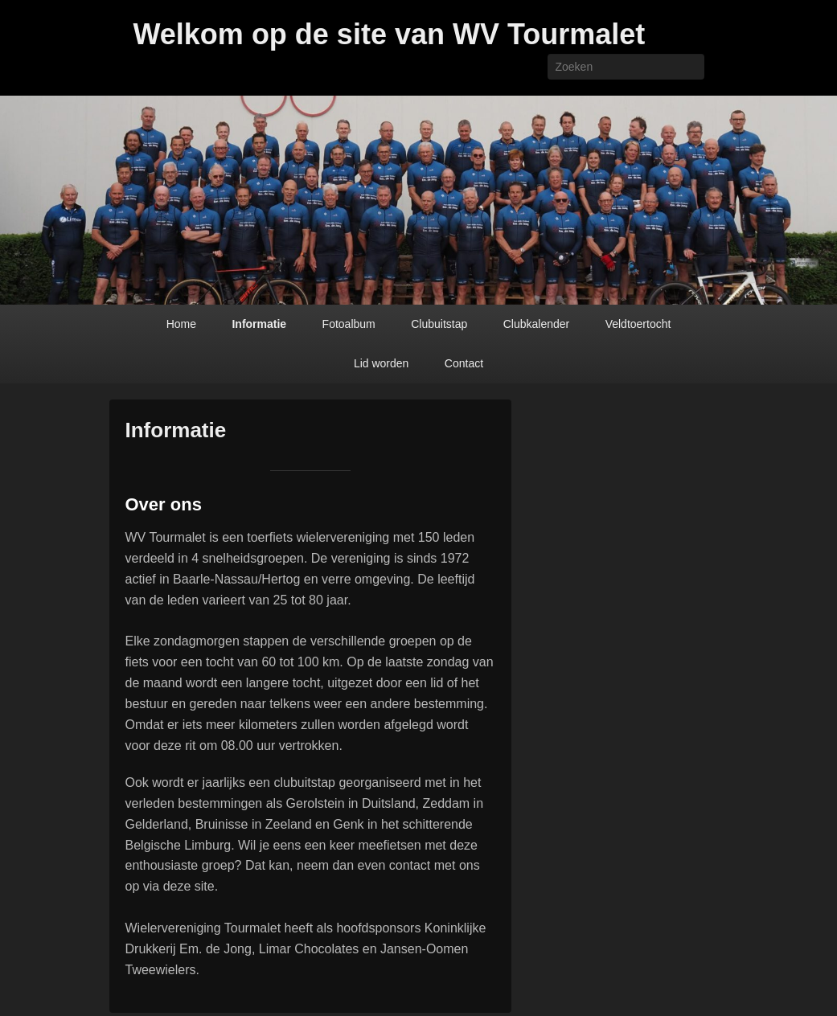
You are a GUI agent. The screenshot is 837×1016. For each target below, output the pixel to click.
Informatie (259, 324)
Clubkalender (536, 324)
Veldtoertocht (638, 324)
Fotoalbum (348, 324)
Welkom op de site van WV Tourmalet (389, 34)
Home (181, 324)
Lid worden (381, 363)
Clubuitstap (439, 324)
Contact (464, 363)
